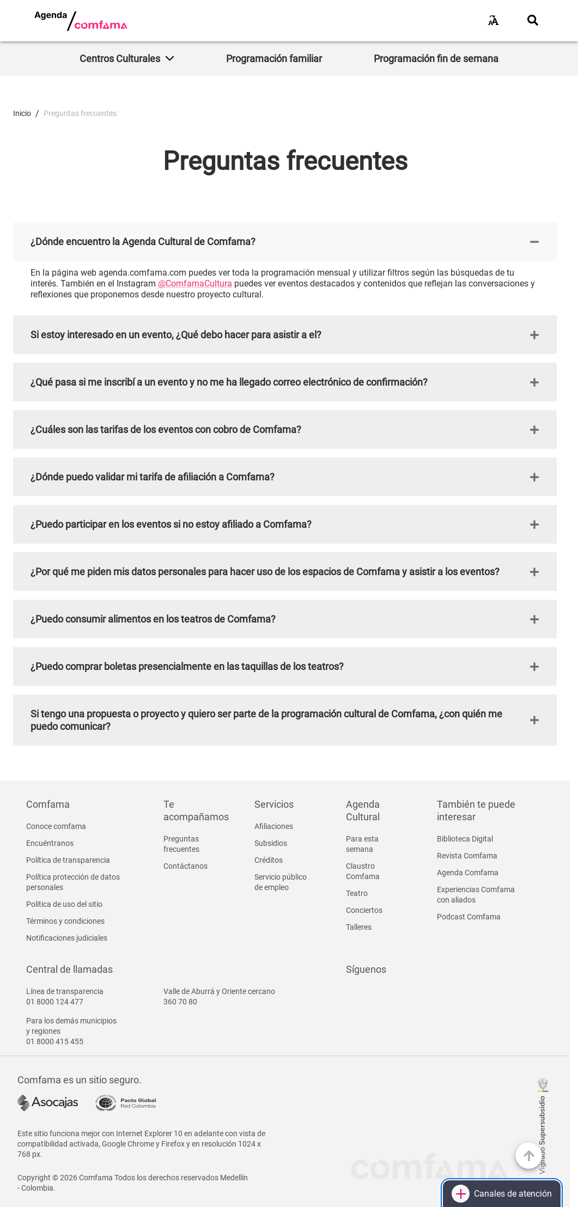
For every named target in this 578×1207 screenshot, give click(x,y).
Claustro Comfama (363, 871)
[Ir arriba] (528, 1155)
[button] (285, 241)
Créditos (268, 860)
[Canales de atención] (502, 1193)
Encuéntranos (50, 843)
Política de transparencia (68, 860)
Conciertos (364, 910)
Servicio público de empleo (280, 882)
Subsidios (270, 843)
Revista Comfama (467, 855)
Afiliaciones (273, 826)
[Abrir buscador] (533, 20)
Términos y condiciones (65, 921)
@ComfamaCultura (195, 283)
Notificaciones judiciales (66, 938)
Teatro (357, 893)
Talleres (359, 927)
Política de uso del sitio (64, 904)
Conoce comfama (56, 826)
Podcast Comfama (469, 916)
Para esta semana (362, 844)
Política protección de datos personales (73, 882)
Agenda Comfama (467, 872)
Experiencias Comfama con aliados (476, 894)
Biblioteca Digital (465, 838)
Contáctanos (185, 866)
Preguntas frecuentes (181, 844)
